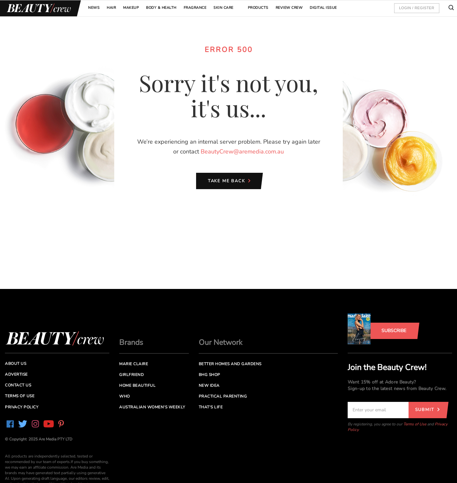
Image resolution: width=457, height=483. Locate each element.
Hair (111, 7)
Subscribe (393, 331)
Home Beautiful (137, 385)
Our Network (221, 342)
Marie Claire (133, 364)
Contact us (18, 385)
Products (258, 7)
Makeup (131, 7)
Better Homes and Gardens (230, 364)
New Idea (209, 385)
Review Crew (289, 7)
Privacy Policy (21, 407)
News (94, 7)
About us (15, 363)
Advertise (16, 374)
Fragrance (195, 7)
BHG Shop (209, 374)
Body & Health (161, 7)
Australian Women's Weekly (152, 407)
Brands (131, 342)
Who (124, 396)
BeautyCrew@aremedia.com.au (242, 151)
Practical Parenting (223, 396)
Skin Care (223, 7)
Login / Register (416, 8)
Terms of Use (414, 424)
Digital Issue (323, 7)
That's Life (211, 407)
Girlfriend (131, 374)
